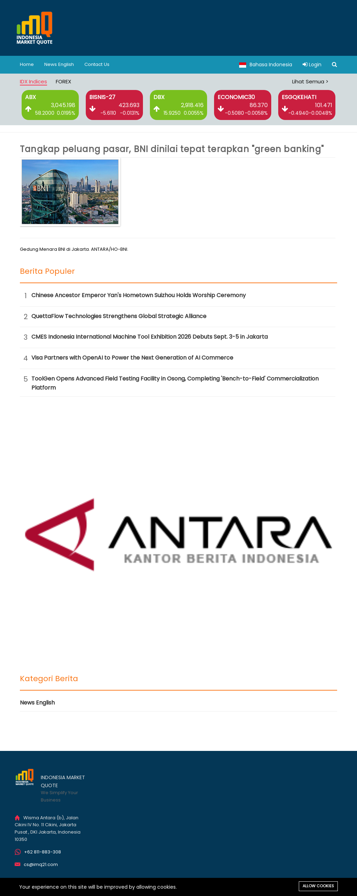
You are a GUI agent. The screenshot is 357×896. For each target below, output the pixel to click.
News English (60, 64)
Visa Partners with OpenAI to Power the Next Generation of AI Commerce (132, 358)
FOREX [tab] (63, 81)
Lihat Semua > (310, 81)
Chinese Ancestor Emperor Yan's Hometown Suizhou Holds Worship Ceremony (138, 295)
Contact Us (99, 64)
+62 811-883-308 (42, 852)
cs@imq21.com (41, 864)
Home (27, 64)
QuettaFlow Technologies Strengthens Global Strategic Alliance (118, 316)
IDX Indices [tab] (33, 81)
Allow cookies (318, 886)
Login (312, 64)
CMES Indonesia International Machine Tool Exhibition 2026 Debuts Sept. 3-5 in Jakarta (149, 337)
